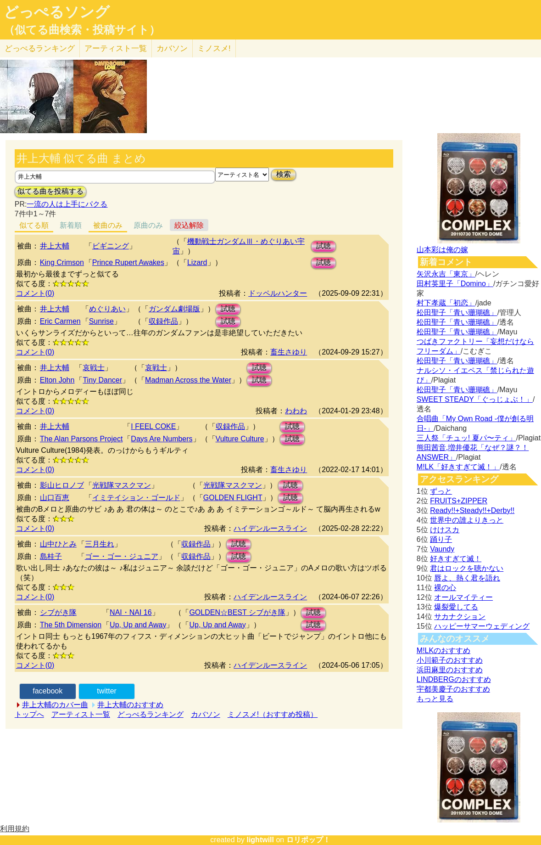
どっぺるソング (57, 12)
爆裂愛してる (456, 607)
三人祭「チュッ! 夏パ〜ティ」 (466, 438)
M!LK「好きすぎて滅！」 (458, 467)
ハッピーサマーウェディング (482, 626)
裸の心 (445, 588)
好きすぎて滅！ (455, 559)
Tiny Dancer (102, 380)
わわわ (296, 411)
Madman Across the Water (188, 380)
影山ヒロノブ (62, 485)
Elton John (57, 380)
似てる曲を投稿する (50, 191)
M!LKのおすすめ (443, 650)
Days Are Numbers (161, 439)
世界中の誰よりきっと (466, 520)
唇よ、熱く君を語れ (467, 578)
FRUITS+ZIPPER (458, 501)
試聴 (323, 246)
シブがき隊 (58, 612)
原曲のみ (148, 225)
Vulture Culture (240, 439)
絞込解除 (189, 225)
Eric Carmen (60, 321)
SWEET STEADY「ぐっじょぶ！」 (475, 399)
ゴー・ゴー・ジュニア (121, 556)
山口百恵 (54, 497)
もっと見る (435, 699)
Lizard (197, 262)
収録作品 (163, 321)
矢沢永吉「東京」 (446, 274)
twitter (107, 691)
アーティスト (115, 48)
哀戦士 (94, 368)
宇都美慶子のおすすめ (453, 689)
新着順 (71, 225)
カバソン (172, 48)
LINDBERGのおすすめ (454, 679)
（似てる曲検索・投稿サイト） (82, 30)
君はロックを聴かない (466, 568)
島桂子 (51, 556)
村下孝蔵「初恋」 (446, 303)
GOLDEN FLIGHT (232, 497)
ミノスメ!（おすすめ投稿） (273, 714)
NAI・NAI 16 (131, 612)
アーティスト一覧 (80, 714)
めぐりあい (107, 309)
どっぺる (40, 48)
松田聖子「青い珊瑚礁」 (457, 312)
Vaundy (442, 549)
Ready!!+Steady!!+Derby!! (472, 510)
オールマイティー (463, 597)
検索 (283, 174)
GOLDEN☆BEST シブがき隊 (237, 612)
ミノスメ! (214, 48)
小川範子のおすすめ (450, 660)
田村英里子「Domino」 (455, 283)
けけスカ (444, 530)
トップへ (29, 714)
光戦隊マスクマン (121, 485)
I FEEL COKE (153, 426)
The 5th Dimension (70, 625)
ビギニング (110, 246)
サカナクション (459, 616)
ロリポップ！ (308, 840)
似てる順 (34, 225)
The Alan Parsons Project (81, 439)
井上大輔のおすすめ (130, 705)
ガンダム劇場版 (174, 309)
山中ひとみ (58, 544)
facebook (47, 691)
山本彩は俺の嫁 (442, 250)
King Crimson (62, 262)
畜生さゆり (288, 352)
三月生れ (99, 544)
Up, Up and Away (138, 625)
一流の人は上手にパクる (67, 204)
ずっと (441, 491)
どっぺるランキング (150, 714)
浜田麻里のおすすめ (450, 670)
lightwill (260, 840)
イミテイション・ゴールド (136, 497)
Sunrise (101, 321)
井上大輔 (54, 246)
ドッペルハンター (277, 293)
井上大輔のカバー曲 (55, 705)
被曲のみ (108, 225)
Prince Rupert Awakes (128, 262)
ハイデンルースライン (270, 528)
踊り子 (441, 539)
